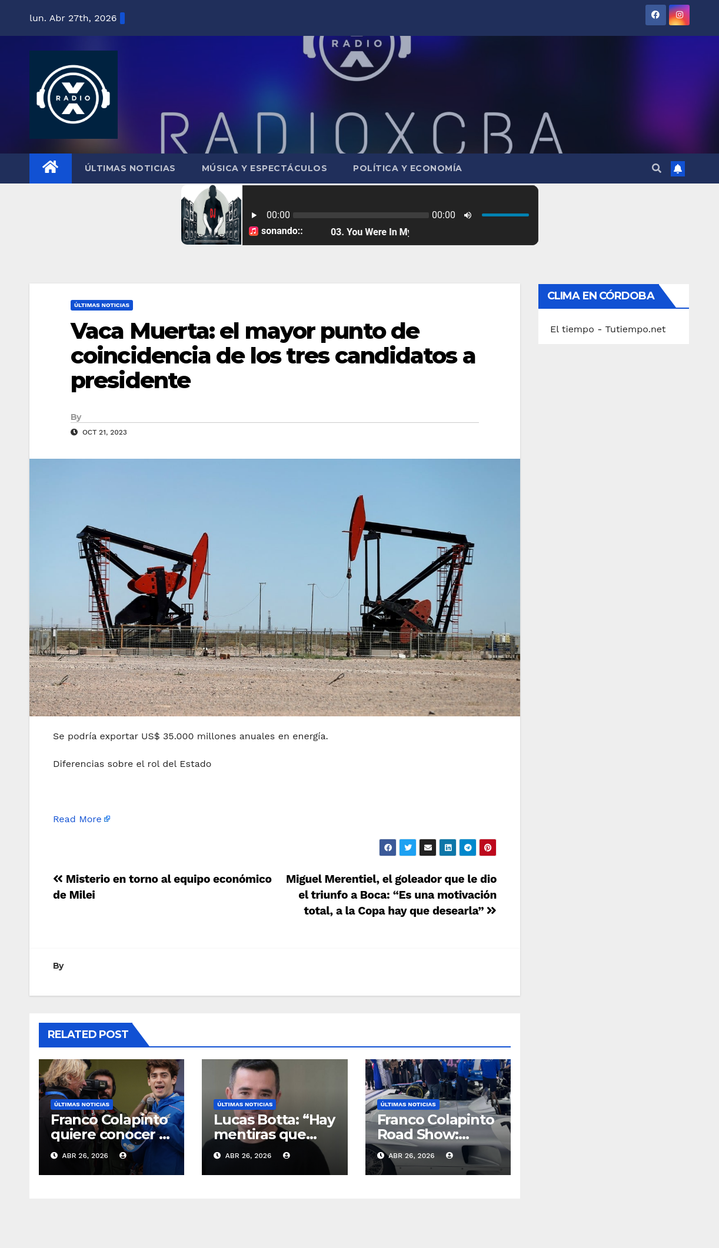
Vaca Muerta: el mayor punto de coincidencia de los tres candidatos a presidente (273, 355)
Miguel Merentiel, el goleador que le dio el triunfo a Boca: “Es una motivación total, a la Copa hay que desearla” (391, 894)
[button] (656, 168)
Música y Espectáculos (265, 168)
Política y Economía (407, 168)
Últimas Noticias (130, 168)
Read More (77, 819)
